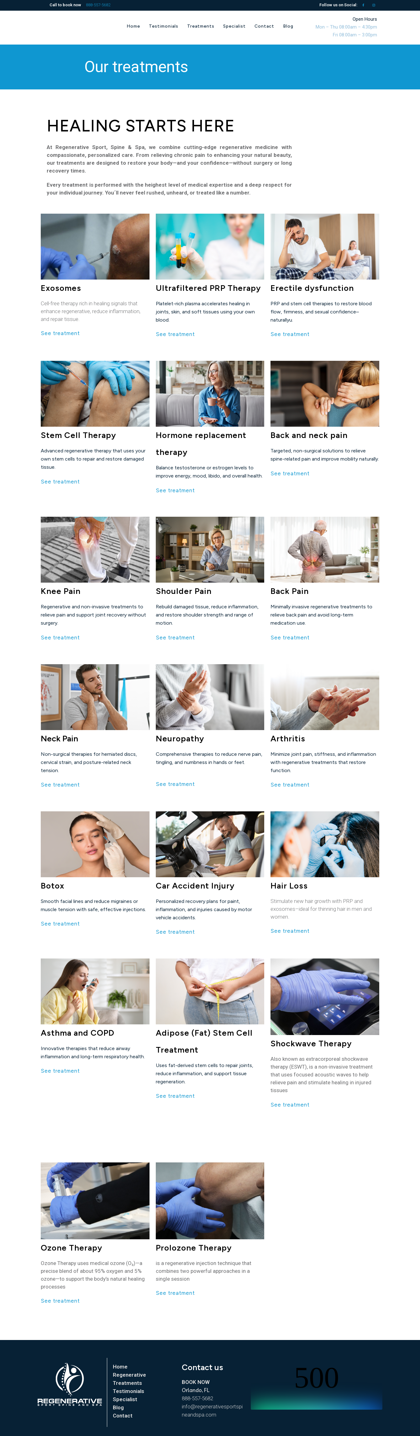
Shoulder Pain (184, 591)
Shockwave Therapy (311, 1043)
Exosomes (61, 288)
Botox (52, 886)
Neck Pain (59, 739)
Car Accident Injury (195, 886)
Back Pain (289, 591)
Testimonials (128, 1391)
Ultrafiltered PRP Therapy (208, 288)
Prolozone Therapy (194, 1248)
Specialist (125, 1399)
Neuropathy (180, 739)
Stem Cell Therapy (78, 435)
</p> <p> (316, 1386)
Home (120, 1367)
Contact (123, 1415)
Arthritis (287, 739)
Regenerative (129, 1375)
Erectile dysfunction (312, 288)
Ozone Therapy (71, 1248)
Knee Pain (61, 591)
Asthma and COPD (77, 1033)
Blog (118, 1407)
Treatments (127, 1383)
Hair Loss (289, 886)
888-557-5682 (98, 5)
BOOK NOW (196, 1382)
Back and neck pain (309, 435)
